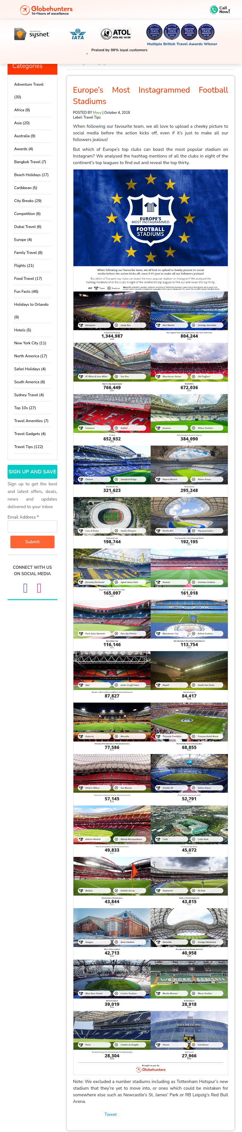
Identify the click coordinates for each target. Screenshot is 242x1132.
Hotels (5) (22, 330)
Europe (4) (23, 239)
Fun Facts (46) (26, 291)
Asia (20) (22, 123)
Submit (32, 542)
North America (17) (30, 356)
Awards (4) (23, 148)
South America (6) (29, 382)
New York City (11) (30, 343)
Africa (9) (22, 110)
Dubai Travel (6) (27, 226)
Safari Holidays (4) (30, 369)
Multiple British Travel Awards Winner (182, 43)
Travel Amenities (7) (31, 420)
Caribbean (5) (25, 187)
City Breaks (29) (28, 200)
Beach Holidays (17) (31, 174)
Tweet (111, 1114)
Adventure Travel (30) (28, 91)
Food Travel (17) (28, 278)
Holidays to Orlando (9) (31, 311)
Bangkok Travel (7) (30, 161)
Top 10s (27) (25, 407)
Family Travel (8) (28, 252)
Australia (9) (24, 135)
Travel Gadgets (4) (30, 433)
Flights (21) (24, 265)
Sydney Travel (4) (29, 394)
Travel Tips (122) (28, 446)
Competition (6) (27, 213)
